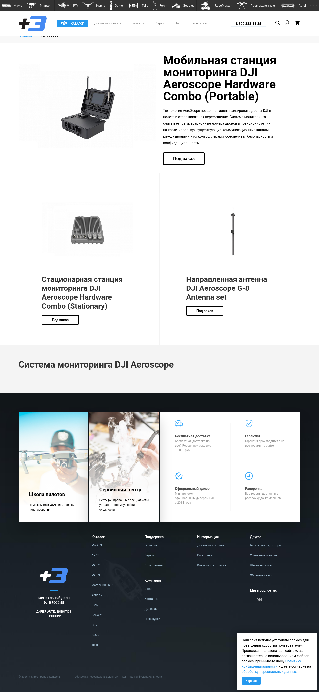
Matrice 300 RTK (103, 585)
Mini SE (97, 575)
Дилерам (150, 609)
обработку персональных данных (269, 672)
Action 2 (97, 595)
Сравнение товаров (264, 555)
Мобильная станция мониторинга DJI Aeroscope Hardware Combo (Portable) (219, 78)
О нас (148, 589)
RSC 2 (96, 635)
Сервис (161, 23)
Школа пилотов (261, 565)
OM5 (95, 605)
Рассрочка (204, 555)
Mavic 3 (97, 545)
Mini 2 (96, 565)
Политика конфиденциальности (141, 676)
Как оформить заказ (211, 565)
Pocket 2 (97, 615)
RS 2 (95, 625)
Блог (179, 23)
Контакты (200, 23)
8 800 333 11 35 (248, 23)
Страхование (153, 565)
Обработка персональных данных (96, 676)
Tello (95, 645)
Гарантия (139, 23)
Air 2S (96, 555)
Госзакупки (152, 619)
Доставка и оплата (108, 23)
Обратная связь (261, 575)
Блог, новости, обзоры (265, 545)
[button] (12, 5)
